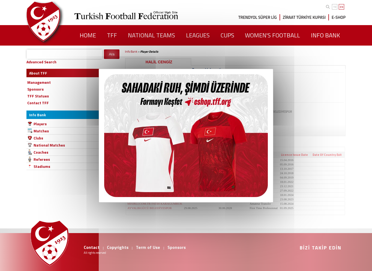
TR (334, 7)
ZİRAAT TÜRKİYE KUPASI (304, 17)
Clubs (38, 138)
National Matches (49, 145)
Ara (112, 54)
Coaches (41, 152)
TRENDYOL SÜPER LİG (257, 17)
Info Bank (131, 51)
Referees (42, 159)
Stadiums (42, 166)
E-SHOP (339, 17)
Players (40, 124)
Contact (92, 247)
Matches (41, 131)
